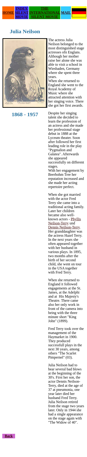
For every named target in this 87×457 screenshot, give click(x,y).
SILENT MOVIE (22, 15)
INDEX (22, 8)
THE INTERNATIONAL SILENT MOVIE (44, 13)
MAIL (66, 13)
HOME (8, 13)
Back (9, 436)
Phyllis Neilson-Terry (64, 221)
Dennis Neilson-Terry (64, 227)
